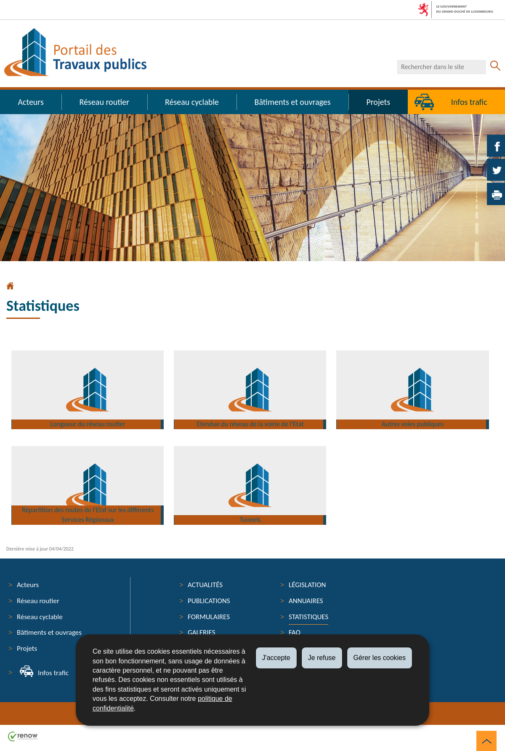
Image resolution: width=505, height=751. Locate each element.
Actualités (205, 584)
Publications (209, 600)
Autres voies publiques (413, 418)
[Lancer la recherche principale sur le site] (495, 67)
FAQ (294, 632)
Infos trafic (53, 672)
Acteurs (30, 102)
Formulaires (209, 616)
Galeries (201, 632)
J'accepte (276, 657)
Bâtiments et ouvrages (293, 102)
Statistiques (308, 616)
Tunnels (251, 513)
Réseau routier (105, 102)
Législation (307, 584)
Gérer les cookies (380, 657)
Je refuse (322, 657)
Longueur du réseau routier (88, 418)
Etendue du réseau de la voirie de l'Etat (251, 418)
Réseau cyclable (192, 102)
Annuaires (306, 600)
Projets (378, 102)
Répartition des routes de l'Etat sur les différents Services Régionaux (88, 507)
